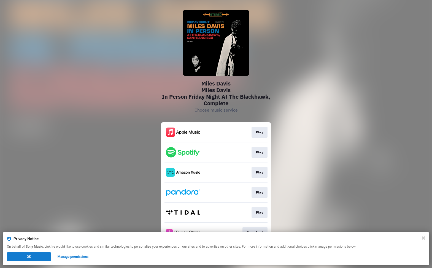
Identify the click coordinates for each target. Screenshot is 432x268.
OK (29, 257)
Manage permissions (73, 257)
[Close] (423, 238)
